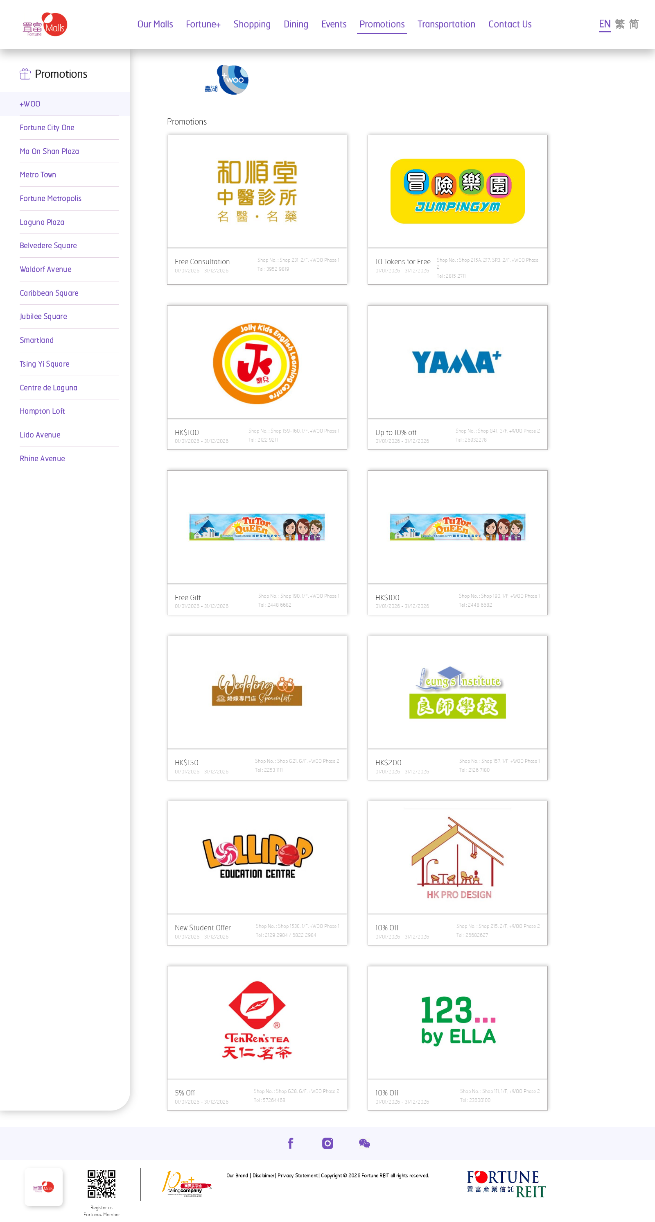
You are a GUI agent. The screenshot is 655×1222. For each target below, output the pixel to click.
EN (605, 24)
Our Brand (237, 1175)
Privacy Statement (298, 1175)
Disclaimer (264, 1175)
